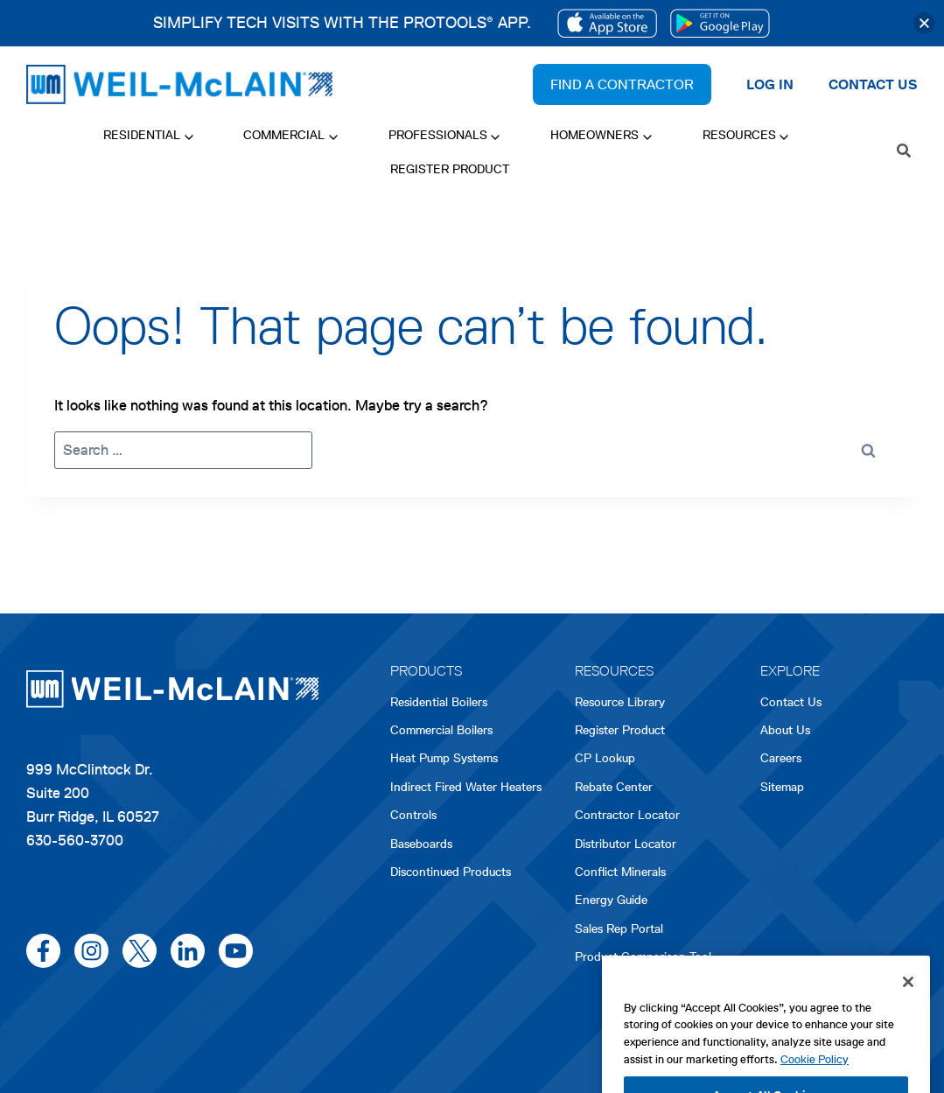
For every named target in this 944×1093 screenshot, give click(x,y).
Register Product (449, 169)
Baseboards (421, 844)
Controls (413, 815)
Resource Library (620, 702)
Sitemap (782, 787)
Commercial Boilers (441, 730)
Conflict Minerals (620, 872)
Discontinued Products (450, 872)
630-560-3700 (74, 840)
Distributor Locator (625, 844)
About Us (785, 730)
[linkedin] (188, 951)
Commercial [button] (284, 135)
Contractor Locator (627, 815)
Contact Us (791, 702)
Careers (780, 759)
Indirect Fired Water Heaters (466, 787)
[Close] (908, 1035)
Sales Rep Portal (619, 928)
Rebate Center (614, 787)
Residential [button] (141, 135)
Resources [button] (739, 135)
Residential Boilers (438, 702)
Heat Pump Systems (444, 758)
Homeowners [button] (594, 135)
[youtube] (236, 951)
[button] (924, 23)
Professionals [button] (437, 135)
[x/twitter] (139, 951)
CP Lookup (605, 758)
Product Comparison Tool (643, 956)
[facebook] (43, 951)
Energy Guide (611, 900)
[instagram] (91, 951)
